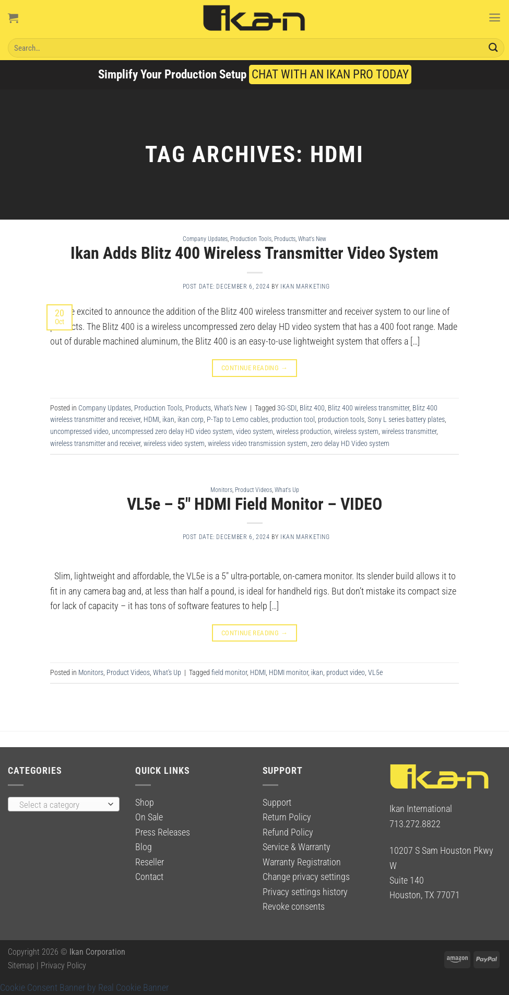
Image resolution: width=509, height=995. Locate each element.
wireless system (356, 431)
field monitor (229, 672)
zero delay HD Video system (350, 443)
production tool (293, 419)
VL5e (375, 672)
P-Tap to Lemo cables (237, 419)
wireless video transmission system (257, 443)
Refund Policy (288, 832)
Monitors (221, 490)
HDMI (151, 419)
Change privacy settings (306, 877)
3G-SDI (287, 408)
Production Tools (250, 239)
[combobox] (64, 804)
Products (284, 239)
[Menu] (494, 17)
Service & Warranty (296, 847)
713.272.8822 (415, 824)
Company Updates (205, 239)
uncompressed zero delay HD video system (172, 431)
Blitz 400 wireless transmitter (368, 408)
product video (345, 672)
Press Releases (162, 832)
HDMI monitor (288, 672)
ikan (168, 419)
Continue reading (254, 367)
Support (277, 802)
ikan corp (190, 419)
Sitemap (21, 965)
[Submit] (493, 48)
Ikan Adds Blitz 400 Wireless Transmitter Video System (254, 253)
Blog (143, 847)
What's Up (287, 490)
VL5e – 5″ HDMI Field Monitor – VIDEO (254, 504)
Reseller (149, 862)
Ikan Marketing (305, 286)
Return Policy (287, 817)
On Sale (149, 817)
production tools (341, 419)
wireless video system (174, 443)
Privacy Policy (63, 965)
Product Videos (253, 490)
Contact (149, 877)
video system (254, 431)
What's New (312, 239)
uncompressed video (79, 431)
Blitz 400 (312, 408)
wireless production (303, 431)
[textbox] (60, 804)
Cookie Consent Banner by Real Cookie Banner (84, 987)
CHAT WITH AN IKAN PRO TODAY (330, 74)
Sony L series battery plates (406, 419)
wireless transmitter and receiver (95, 443)
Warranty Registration (302, 862)
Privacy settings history (305, 892)
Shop (144, 802)
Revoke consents (294, 906)
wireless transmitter (409, 431)
